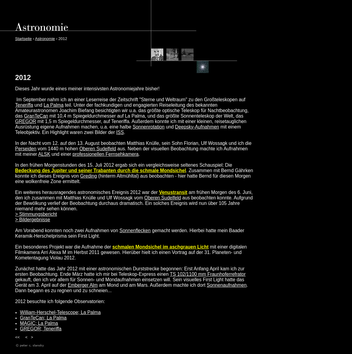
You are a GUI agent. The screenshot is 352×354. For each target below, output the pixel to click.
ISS (120, 132)
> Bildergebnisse (32, 219)
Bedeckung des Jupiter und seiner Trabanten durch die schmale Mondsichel (100, 170)
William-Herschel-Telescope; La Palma (60, 312)
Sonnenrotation (148, 126)
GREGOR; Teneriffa (40, 328)
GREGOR (25, 121)
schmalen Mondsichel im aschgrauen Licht (160, 246)
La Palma (54, 105)
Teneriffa (24, 105)
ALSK (44, 154)
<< (17, 337)
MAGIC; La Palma (39, 323)
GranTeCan (36, 116)
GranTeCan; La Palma (43, 317)
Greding (88, 176)
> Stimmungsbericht (36, 214)
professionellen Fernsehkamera (106, 154)
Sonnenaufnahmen (227, 285)
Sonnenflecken (135, 230)
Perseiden (25, 148)
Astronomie (45, 38)
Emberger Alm (83, 285)
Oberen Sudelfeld (97, 148)
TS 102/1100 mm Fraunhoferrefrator (208, 274)
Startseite (23, 38)
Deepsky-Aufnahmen (197, 126)
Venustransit (173, 192)
